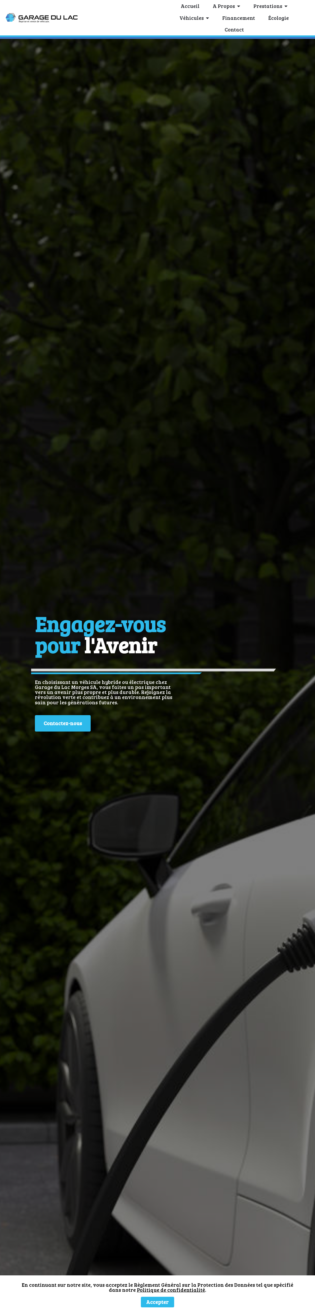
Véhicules (191, 17)
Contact (234, 29)
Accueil (190, 5)
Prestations (267, 5)
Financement (238, 17)
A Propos (224, 5)
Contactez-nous (63, 723)
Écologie (278, 17)
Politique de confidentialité (171, 1289)
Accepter (157, 1301)
